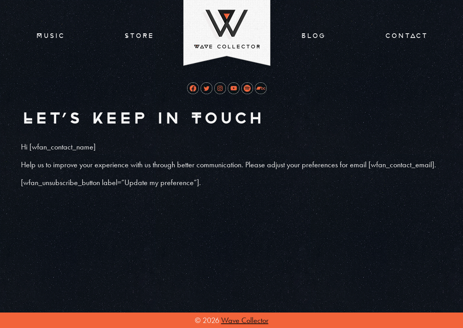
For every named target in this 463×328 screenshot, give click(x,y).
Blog (313, 35)
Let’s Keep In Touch (142, 118)
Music (50, 35)
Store (138, 35)
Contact (406, 35)
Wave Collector (245, 320)
